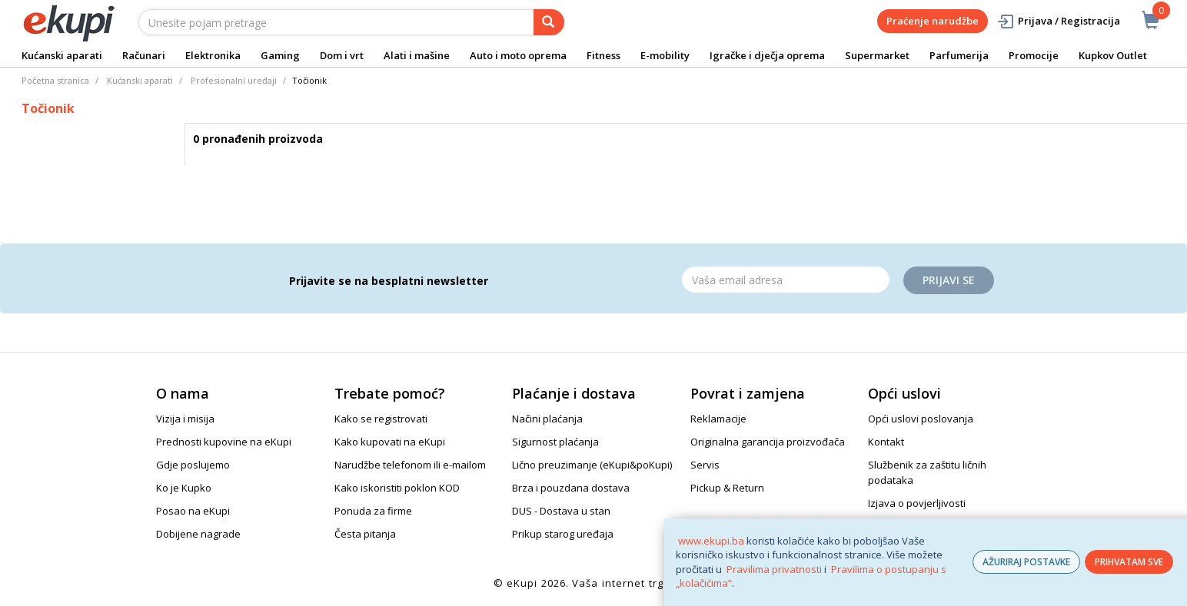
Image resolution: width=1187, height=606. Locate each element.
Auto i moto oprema (518, 55)
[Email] (785, 280)
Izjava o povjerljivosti (917, 503)
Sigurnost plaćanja (555, 442)
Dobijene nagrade (198, 534)
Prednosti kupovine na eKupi (223, 442)
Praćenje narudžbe (932, 21)
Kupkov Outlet (1113, 55)
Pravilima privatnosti (774, 569)
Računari (143, 55)
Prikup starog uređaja (562, 534)
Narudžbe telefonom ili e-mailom (410, 465)
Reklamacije (718, 419)
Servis (705, 465)
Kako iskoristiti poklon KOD (397, 488)
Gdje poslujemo (193, 465)
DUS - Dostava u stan (561, 511)
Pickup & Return (727, 488)
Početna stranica (55, 80)
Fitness (603, 55)
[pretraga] (549, 22)
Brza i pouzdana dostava (571, 488)
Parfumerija (959, 55)
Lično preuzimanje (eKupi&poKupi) (592, 465)
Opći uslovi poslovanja (920, 419)
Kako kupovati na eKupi (389, 442)
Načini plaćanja (547, 419)
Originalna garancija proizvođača (767, 442)
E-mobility (665, 55)
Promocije (1034, 55)
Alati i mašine (417, 55)
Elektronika (213, 55)
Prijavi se (949, 280)
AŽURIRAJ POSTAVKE (1026, 561)
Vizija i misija (185, 419)
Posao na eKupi (193, 511)
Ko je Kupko (183, 488)
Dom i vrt (342, 55)
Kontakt (886, 442)
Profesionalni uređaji (234, 80)
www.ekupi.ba (711, 541)
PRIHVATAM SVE (1129, 561)
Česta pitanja (365, 534)
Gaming (280, 55)
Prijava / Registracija (1058, 21)
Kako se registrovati (380, 419)
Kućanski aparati (62, 55)
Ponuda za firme (373, 511)
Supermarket (877, 55)
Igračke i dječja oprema (767, 55)
